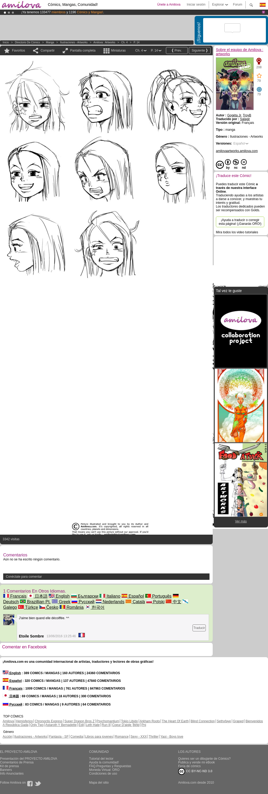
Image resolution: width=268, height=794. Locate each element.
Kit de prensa (9, 766)
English (59, 596)
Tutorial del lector (101, 759)
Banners (6, 770)
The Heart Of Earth (175, 721)
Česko (48, 607)
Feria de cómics (189, 766)
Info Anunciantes (12, 773)
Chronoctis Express (48, 721)
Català (135, 601)
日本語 (37, 596)
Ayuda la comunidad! (104, 762)
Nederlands (110, 601)
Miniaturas (118, 50)
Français (15, 596)
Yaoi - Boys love (171, 736)
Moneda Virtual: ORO (104, 770)
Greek (61, 601)
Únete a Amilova (168, 4)
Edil (81, 725)
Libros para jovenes (99, 736)
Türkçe (28, 607)
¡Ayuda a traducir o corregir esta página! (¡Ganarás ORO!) (240, 222)
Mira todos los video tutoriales (237, 232)
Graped (238, 721)
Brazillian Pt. (35, 601)
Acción (7, 736)
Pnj (143, 725)
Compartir (48, 50)
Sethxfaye (224, 721)
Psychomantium (108, 721)
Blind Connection (203, 721)
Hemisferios (24, 721)
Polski (155, 601)
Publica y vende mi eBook (196, 762)
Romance (121, 736)
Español (133, 596)
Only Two (37, 725)
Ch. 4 (124, 42)
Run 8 (106, 725)
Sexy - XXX (139, 736)
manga (50, 42)
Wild (136, 725)
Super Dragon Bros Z (79, 721)
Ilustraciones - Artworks (73, 42)
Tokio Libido (129, 721)
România (71, 607)
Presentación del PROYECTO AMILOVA (28, 759)
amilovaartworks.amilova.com (237, 151)
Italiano (109, 596)
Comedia (76, 736)
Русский (83, 601)
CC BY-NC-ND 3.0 (195, 771)
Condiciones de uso (103, 773)
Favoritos (18, 50)
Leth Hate (93, 725)
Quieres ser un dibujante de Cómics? (204, 759)
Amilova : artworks (104, 42)
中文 (173, 601)
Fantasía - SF (59, 736)
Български (85, 596)
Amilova (8, 721)
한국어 (94, 607)
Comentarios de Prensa (17, 762)
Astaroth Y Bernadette (61, 725)
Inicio (6, 42)
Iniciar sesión (196, 4)
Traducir (199, 628)
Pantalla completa (82, 50)
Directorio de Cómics (27, 42)
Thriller (153, 736)
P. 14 (136, 42)
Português (158, 596)
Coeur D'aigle (122, 725)
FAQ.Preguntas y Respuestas (110, 766)
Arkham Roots (150, 721)
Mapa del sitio (99, 782)
